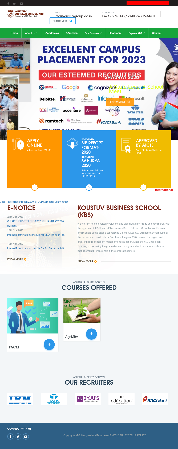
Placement (115, 33)
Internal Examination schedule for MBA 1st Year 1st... (36, 234)
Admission (72, 33)
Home (14, 33)
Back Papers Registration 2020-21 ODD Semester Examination (34, 201)
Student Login (62, 21)
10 (109, 125)
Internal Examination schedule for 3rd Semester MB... (36, 248)
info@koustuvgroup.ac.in (73, 15)
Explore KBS (136, 33)
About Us (31, 33)
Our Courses (93, 33)
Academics (52, 33)
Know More (131, 102)
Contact (156, 33)
